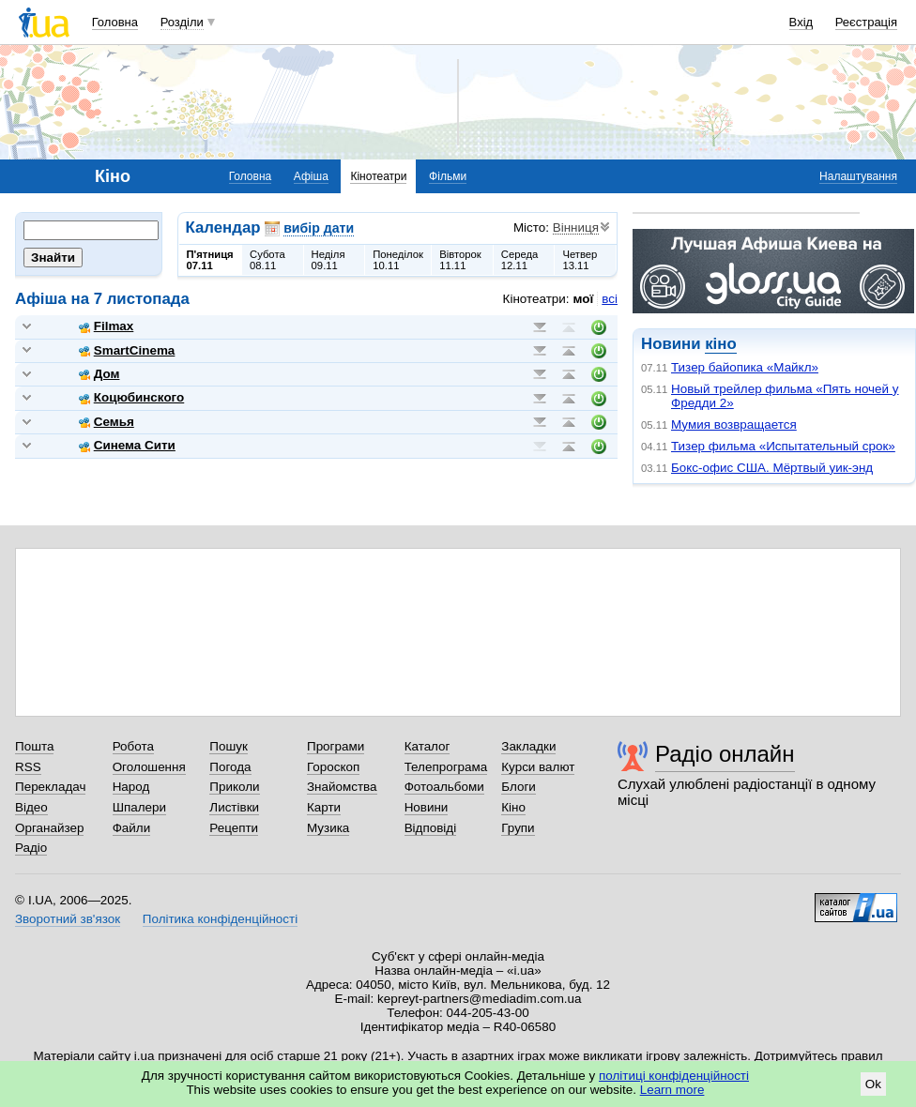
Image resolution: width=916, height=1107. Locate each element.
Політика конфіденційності (220, 919)
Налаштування (858, 176)
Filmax (106, 326)
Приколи (234, 787)
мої (583, 299)
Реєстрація (866, 22)
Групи (517, 828)
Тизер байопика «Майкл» (744, 367)
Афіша (311, 176)
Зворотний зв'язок (67, 919)
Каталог (427, 746)
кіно (720, 344)
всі (610, 299)
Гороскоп (333, 767)
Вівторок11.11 (460, 260)
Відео (31, 807)
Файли (132, 828)
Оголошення (149, 767)
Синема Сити (127, 445)
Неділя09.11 (328, 260)
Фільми (447, 176)
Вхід (801, 22)
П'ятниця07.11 (210, 260)
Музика (328, 828)
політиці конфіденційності (674, 1076)
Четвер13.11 (579, 260)
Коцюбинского (132, 397)
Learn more (672, 1090)
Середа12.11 (520, 260)
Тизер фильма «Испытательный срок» (783, 446)
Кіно (513, 807)
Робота (133, 746)
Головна (115, 22)
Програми (335, 746)
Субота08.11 (267, 260)
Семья (106, 422)
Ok (873, 1084)
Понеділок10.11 (398, 260)
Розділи (182, 22)
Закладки (528, 746)
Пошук (228, 746)
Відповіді (431, 828)
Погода (230, 767)
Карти (324, 807)
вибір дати (318, 227)
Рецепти (233, 828)
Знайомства (342, 787)
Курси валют (537, 767)
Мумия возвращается (734, 424)
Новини (427, 807)
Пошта (34, 746)
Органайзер (49, 828)
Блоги (518, 787)
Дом (99, 374)
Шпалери (139, 807)
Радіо (31, 848)
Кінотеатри (378, 176)
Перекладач (50, 787)
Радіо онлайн (725, 753)
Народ (131, 787)
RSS (28, 767)
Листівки (234, 807)
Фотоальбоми (444, 787)
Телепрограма (446, 767)
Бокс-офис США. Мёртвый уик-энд (772, 468)
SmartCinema (127, 350)
